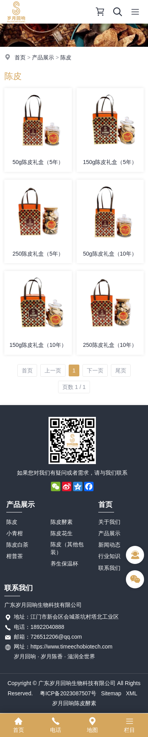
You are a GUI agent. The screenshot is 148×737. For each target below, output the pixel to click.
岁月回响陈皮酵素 (74, 703)
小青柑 (14, 533)
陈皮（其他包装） (67, 548)
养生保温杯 (64, 563)
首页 (20, 57)
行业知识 (109, 556)
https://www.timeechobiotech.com (71, 646)
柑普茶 (14, 556)
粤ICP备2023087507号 (68, 693)
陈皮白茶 (17, 545)
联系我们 (109, 568)
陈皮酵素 (62, 522)
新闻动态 (109, 545)
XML (131, 693)
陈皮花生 (62, 533)
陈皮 (65, 57)
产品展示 (43, 57)
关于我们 (109, 522)
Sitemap (111, 693)
